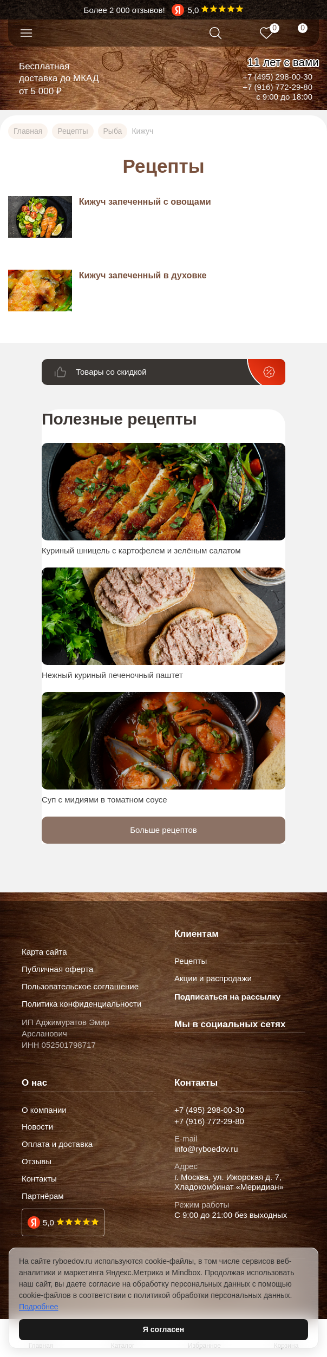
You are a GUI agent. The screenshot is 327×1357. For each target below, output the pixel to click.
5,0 (48, 1222)
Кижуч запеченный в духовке (143, 275)
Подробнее (38, 1306)
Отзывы (36, 1161)
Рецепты (190, 961)
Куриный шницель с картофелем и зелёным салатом (141, 550)
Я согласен (163, 1329)
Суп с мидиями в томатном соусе (104, 799)
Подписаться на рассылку (227, 996)
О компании (44, 1110)
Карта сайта (44, 952)
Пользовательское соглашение (80, 986)
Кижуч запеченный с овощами (145, 201)
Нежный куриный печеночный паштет (112, 675)
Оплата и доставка (57, 1144)
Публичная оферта (57, 969)
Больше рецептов (163, 829)
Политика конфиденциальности (81, 1004)
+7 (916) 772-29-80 (277, 87)
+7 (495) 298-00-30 (277, 76)
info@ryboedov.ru (206, 1149)
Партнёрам (43, 1196)
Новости (37, 1127)
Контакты (39, 1179)
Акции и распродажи (213, 978)
